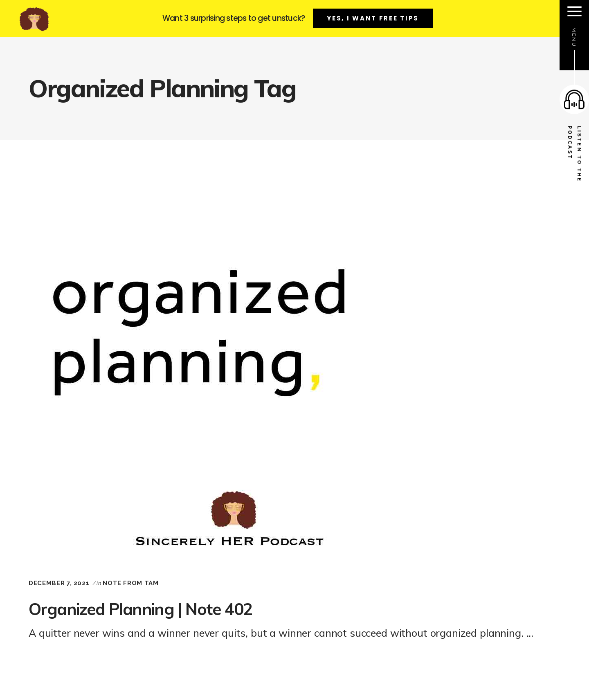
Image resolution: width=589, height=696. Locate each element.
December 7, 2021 (59, 583)
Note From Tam (130, 583)
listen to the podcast (574, 154)
